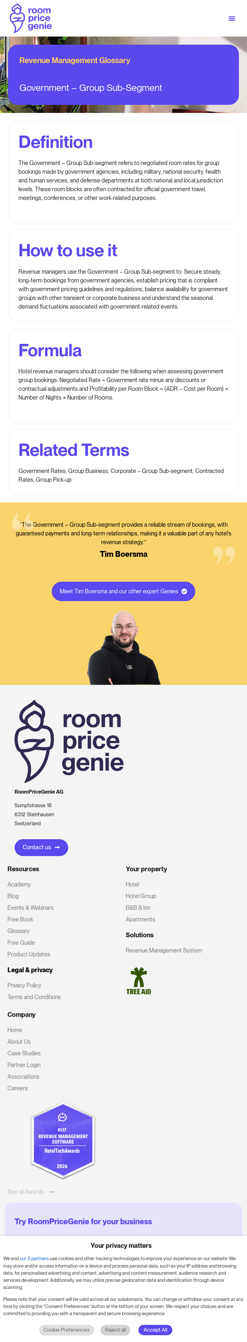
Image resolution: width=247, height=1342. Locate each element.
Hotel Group (141, 896)
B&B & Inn (138, 907)
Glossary (18, 931)
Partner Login (23, 1065)
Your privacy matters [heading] (121, 1245)
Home (14, 1030)
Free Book (20, 919)
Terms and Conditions (34, 997)
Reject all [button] (115, 1330)
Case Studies (24, 1053)
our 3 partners (34, 1258)
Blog (13, 896)
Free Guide (21, 942)
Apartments (140, 919)
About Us (19, 1041)
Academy (19, 884)
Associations (23, 1076)
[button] (232, 18)
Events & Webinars (30, 907)
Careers (17, 1088)
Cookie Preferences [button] (67, 1330)
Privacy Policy (24, 985)
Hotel (132, 884)
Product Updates (28, 954)
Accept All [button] (155, 1330)
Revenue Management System (164, 950)
